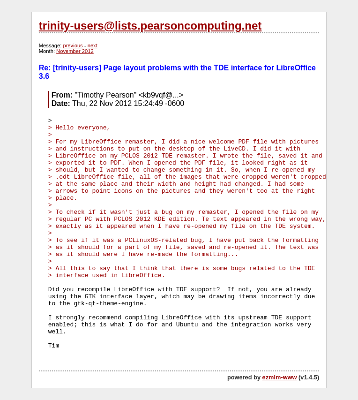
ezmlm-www (279, 377)
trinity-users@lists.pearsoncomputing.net (150, 25)
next (92, 45)
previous (72, 45)
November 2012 (75, 51)
